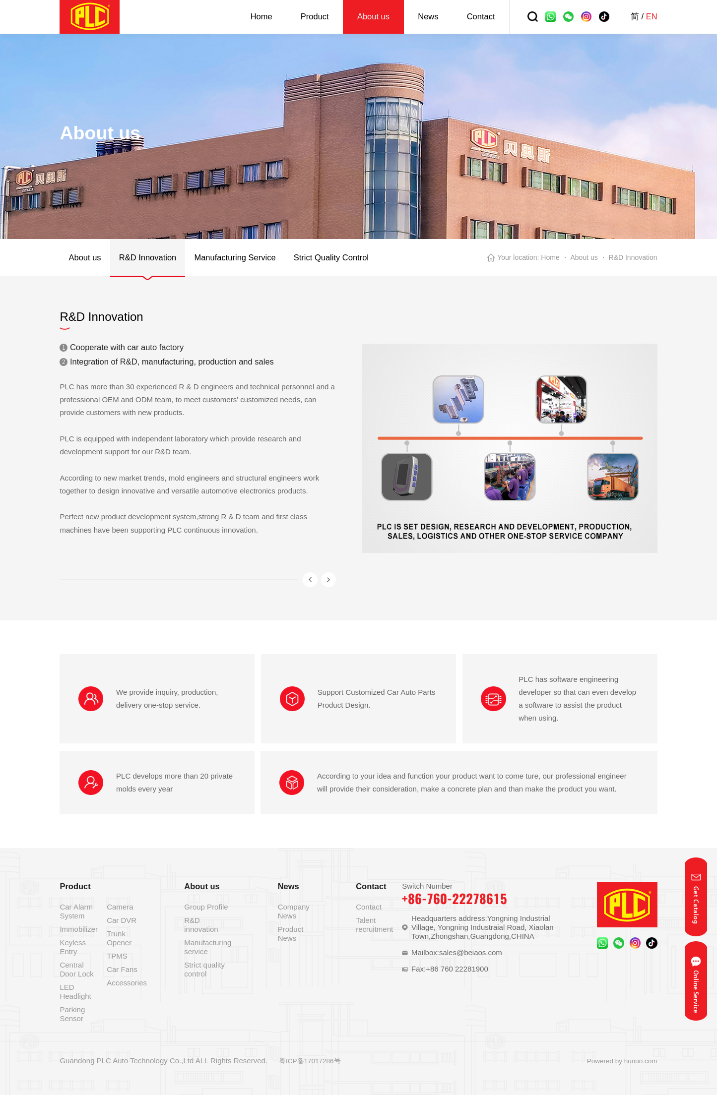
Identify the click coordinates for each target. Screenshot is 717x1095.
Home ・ (554, 257)
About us (373, 16)
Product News (291, 933)
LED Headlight (75, 991)
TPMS (117, 956)
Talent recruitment (374, 924)
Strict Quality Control (331, 257)
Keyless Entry (73, 947)
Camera (120, 907)
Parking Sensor (72, 1014)
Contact (481, 16)
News (428, 16)
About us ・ (588, 257)
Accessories (127, 982)
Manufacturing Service (234, 257)
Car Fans (122, 969)
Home (261, 16)
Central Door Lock (76, 969)
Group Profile (206, 907)
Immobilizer (79, 929)
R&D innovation (201, 924)
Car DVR (121, 920)
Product (315, 16)
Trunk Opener (119, 938)
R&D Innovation (148, 257)
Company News (294, 911)
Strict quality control (204, 969)
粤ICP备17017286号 (310, 1061)
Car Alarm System (76, 911)
